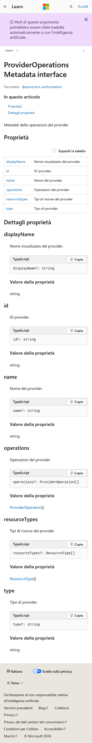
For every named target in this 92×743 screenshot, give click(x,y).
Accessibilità (53, 728)
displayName (15, 161)
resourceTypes (16, 199)
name (10, 180)
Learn (9, 50)
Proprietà (15, 106)
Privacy (9, 714)
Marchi (9, 736)
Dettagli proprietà (21, 112)
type (9, 208)
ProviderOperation (25, 507)
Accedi (83, 6)
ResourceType (22, 578)
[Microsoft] (46, 6)
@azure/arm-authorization (42, 86)
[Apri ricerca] (71, 6)
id (7, 171)
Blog (42, 707)
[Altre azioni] (83, 51)
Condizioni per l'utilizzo (21, 728)
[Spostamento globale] (5, 6)
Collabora (62, 707)
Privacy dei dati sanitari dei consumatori (34, 722)
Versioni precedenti (18, 707)
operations (14, 189)
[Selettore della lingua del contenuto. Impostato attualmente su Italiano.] (14, 671)
